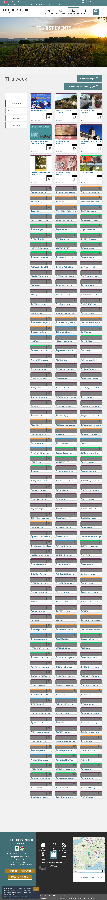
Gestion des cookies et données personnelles (16, 896)
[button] (41, 108)
